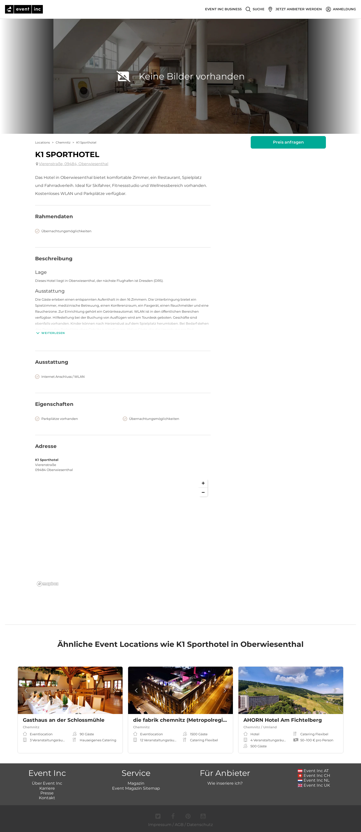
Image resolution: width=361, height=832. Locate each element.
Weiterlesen (50, 333)
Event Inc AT (313, 770)
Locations (42, 142)
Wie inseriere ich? (225, 783)
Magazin (136, 783)
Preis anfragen (288, 142)
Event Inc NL (314, 780)
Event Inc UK (314, 785)
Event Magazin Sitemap (136, 788)
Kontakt (47, 797)
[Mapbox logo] (48, 584)
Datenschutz (200, 824)
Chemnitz (63, 142)
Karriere (47, 788)
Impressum (159, 824)
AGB (179, 824)
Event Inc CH (314, 775)
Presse (47, 793)
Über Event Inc (47, 783)
